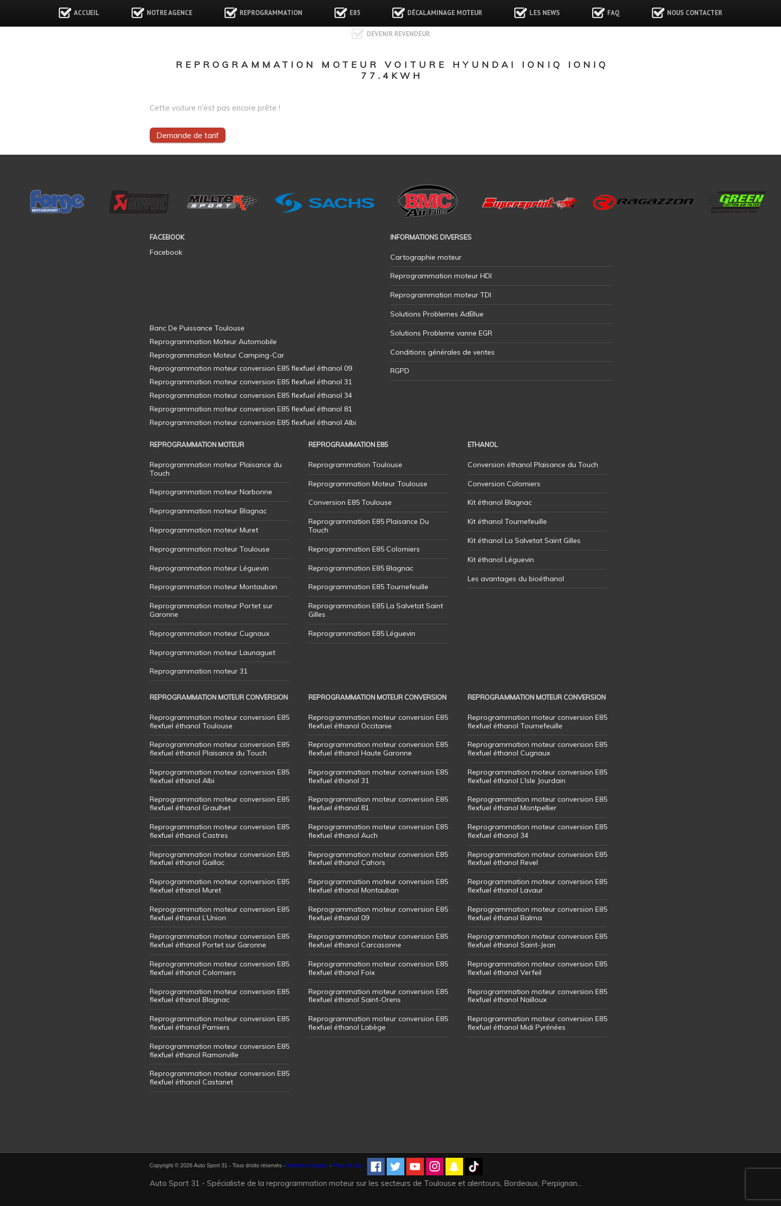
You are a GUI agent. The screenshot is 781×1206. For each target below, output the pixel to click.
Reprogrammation (271, 13)
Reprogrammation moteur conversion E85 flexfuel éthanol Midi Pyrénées (537, 1023)
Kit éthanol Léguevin (501, 559)
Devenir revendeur (398, 34)
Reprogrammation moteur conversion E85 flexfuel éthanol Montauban (378, 886)
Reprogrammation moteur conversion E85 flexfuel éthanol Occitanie (378, 721)
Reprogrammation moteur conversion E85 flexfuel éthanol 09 (378, 913)
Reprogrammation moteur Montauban (213, 586)
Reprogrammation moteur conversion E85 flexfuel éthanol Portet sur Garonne (219, 940)
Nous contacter (694, 13)
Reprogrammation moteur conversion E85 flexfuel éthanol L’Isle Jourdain (537, 776)
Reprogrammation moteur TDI (440, 294)
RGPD (399, 370)
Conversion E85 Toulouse (350, 502)
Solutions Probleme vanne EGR (441, 333)
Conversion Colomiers (504, 483)
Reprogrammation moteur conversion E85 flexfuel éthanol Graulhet (219, 803)
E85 (355, 13)
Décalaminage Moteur (444, 13)
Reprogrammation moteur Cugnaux (209, 633)
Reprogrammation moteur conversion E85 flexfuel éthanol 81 (378, 803)
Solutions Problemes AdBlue (437, 313)
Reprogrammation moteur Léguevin (209, 568)
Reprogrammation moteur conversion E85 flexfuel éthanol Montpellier (537, 803)
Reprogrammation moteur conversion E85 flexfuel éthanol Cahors (378, 858)
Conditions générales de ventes (442, 352)
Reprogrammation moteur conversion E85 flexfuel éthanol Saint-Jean (537, 940)
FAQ (613, 13)
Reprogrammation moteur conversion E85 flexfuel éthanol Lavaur (537, 886)
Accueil (86, 13)
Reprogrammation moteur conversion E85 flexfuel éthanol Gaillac (219, 858)
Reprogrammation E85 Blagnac (360, 568)
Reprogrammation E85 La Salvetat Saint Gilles (375, 610)
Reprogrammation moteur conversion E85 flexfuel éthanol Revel (537, 858)
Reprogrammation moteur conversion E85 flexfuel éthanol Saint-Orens (378, 996)
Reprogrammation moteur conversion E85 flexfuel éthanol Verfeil (537, 968)
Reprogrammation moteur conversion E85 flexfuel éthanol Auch (378, 831)
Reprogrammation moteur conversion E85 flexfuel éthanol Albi (219, 776)
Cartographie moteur (426, 257)
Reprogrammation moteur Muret (204, 529)
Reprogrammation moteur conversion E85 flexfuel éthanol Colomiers (219, 968)
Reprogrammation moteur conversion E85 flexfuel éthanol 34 (537, 831)
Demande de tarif (187, 135)
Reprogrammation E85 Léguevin (361, 633)
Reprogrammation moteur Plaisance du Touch (216, 469)
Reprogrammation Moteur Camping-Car (217, 355)
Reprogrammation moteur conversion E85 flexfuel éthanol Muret (219, 886)
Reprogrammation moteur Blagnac (208, 510)
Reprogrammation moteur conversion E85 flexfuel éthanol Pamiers (219, 1023)
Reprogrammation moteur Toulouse (210, 549)
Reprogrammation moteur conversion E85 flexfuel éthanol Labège (378, 1023)
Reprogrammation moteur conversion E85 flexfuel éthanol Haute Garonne (378, 748)
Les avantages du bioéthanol (516, 578)
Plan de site (347, 1165)
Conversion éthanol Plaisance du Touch (533, 464)
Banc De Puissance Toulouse (197, 328)
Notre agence (169, 13)
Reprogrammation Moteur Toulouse (367, 483)
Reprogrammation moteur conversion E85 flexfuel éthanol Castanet (219, 1077)
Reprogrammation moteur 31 (199, 671)
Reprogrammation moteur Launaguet (212, 652)
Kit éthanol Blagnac (500, 502)
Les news (544, 13)
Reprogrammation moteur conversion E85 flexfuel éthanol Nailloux (537, 996)
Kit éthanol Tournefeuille (507, 521)
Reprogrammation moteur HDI (441, 275)
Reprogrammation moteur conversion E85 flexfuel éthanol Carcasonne (378, 940)
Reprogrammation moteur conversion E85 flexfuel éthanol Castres (219, 831)
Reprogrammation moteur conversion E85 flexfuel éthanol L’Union (219, 913)
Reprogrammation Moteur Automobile (213, 341)
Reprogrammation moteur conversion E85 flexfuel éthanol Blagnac (219, 996)
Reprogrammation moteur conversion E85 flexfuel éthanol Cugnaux (537, 748)
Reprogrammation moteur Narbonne (211, 491)
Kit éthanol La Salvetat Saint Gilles (524, 540)
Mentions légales (307, 1165)
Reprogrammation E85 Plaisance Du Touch (368, 525)
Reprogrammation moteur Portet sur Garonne (211, 610)
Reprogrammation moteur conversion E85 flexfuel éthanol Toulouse (219, 721)
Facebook (166, 252)
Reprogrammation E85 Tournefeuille (368, 586)
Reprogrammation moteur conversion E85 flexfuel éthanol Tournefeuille (537, 721)
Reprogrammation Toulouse (355, 464)
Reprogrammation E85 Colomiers (364, 549)
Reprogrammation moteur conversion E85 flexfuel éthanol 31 (378, 776)
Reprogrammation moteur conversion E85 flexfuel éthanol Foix (378, 968)
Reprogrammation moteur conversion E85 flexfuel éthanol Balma (537, 913)
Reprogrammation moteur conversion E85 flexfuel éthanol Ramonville (219, 1050)
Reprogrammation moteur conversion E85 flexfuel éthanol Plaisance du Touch (219, 748)
